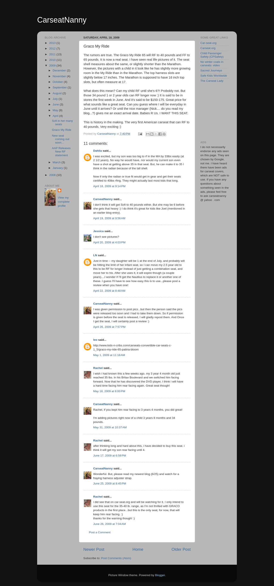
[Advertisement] (221, 111)
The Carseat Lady (211, 80)
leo (95, 339)
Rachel (98, 368)
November (60, 76)
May (56, 110)
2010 (52, 60)
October (58, 81)
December (60, 70)
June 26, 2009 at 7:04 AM (109, 524)
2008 (52, 175)
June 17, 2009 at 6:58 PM (109, 455)
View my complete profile (64, 201)
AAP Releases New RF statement (61, 151)
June (56, 104)
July (56, 98)
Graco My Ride (61, 129)
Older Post (181, 549)
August (57, 93)
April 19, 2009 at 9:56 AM (109, 218)
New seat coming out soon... (60, 139)
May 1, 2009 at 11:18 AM (109, 355)
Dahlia (97, 150)
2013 (52, 43)
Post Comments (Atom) (116, 558)
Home (137, 549)
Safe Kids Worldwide (213, 75)
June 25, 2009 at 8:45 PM (109, 483)
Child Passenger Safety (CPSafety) (212, 55)
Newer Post (93, 549)
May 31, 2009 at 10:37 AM (110, 427)
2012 (52, 48)
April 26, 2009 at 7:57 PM (109, 326)
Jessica (98, 231)
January (58, 168)
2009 (52, 65)
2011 (52, 54)
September (60, 87)
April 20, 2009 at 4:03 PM (109, 242)
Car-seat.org (208, 43)
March (57, 162)
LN (95, 255)
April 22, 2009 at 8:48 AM (109, 290)
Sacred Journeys (211, 70)
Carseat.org (208, 48)
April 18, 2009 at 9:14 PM (109, 186)
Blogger (160, 575)
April (56, 115)
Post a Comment (100, 532)
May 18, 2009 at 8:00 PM (109, 391)
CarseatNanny (62, 19)
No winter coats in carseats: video (211, 63)
